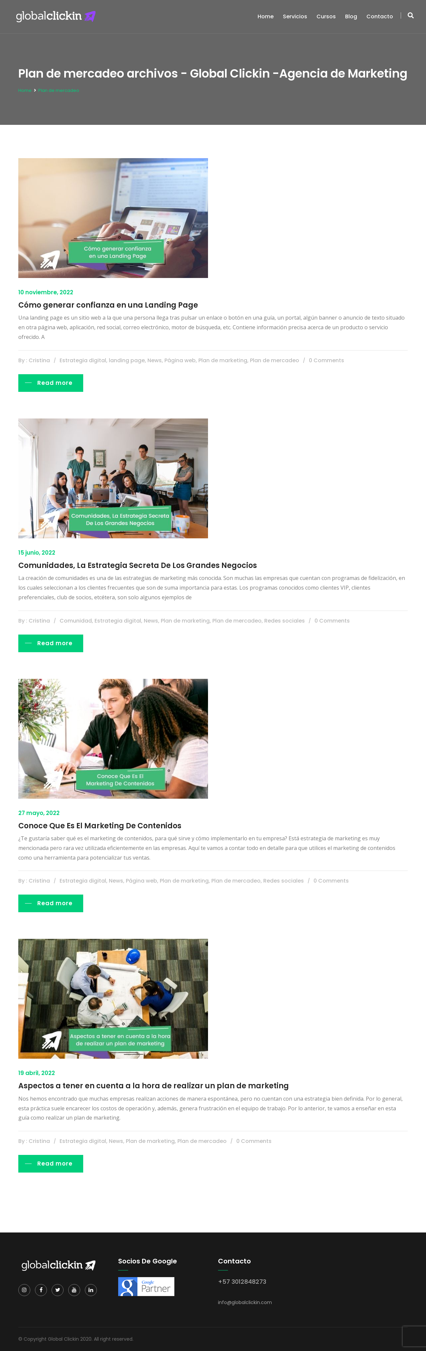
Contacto (379, 16)
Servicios (295, 16)
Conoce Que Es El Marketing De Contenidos (99, 826)
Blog (351, 16)
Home (266, 16)
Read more (55, 383)
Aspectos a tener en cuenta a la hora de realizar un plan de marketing (153, 1086)
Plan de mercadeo (58, 90)
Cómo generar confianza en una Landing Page (108, 305)
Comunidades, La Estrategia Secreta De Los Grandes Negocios (137, 565)
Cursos (326, 16)
